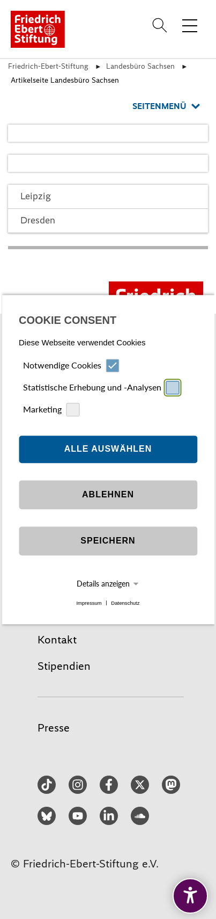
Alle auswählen (108, 449)
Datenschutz (125, 603)
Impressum (88, 603)
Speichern (107, 541)
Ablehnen (108, 495)
